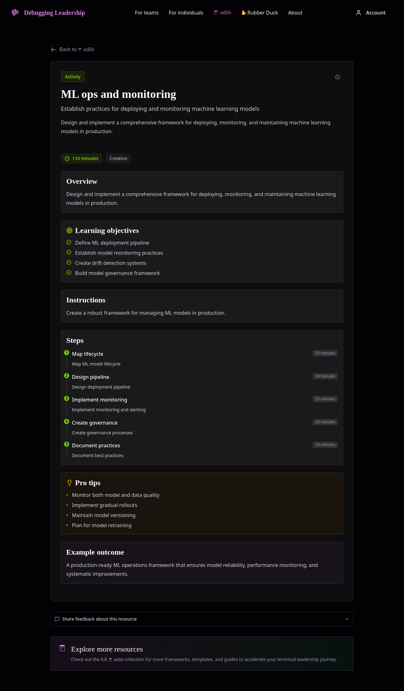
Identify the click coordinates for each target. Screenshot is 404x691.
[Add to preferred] (337, 77)
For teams (147, 12)
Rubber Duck (259, 12)
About (295, 12)
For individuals (186, 12)
